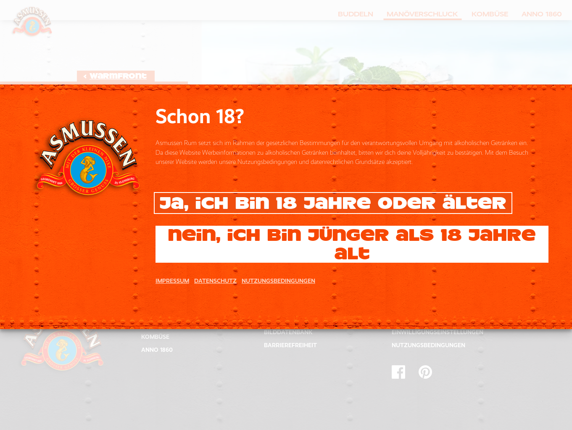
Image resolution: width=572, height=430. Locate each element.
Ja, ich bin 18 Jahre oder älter (333, 203)
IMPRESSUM (172, 280)
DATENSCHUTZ (215, 280)
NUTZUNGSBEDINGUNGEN (278, 280)
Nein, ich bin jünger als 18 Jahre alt (352, 244)
